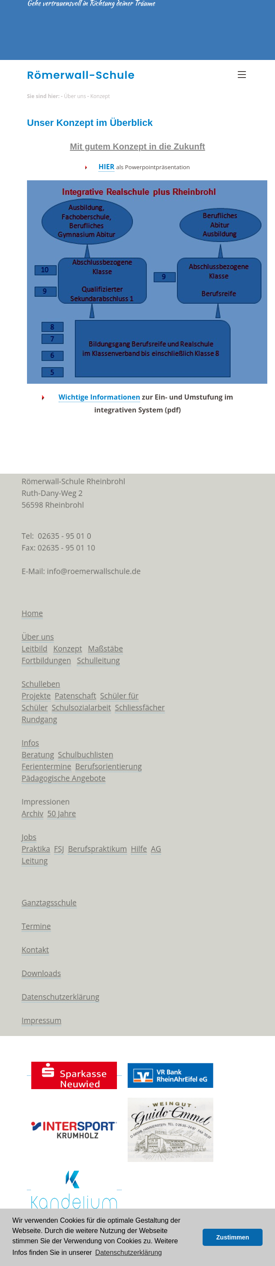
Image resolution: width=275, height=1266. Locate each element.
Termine (29, 938)
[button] (194, 1237)
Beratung (30, 754)
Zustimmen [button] (232, 1237)
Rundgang (32, 717)
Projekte (29, 691)
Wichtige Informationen (99, 397)
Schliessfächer (140, 704)
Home (24, 603)
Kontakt (27, 964)
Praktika (28, 855)
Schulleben (33, 678)
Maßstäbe (103, 641)
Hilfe (138, 855)
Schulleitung (95, 653)
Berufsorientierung (106, 767)
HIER (106, 166)
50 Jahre (56, 818)
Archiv (25, 818)
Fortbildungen (39, 653)
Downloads (34, 989)
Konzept (100, 96)
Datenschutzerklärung (55, 1014)
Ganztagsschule (42, 913)
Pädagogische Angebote (58, 779)
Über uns (75, 96)
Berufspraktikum (94, 855)
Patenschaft (70, 691)
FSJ (53, 855)
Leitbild (27, 641)
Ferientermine (40, 767)
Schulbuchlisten (82, 754)
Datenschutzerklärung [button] (128, 1252)
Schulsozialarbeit (77, 704)
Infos (22, 742)
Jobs (21, 843)
